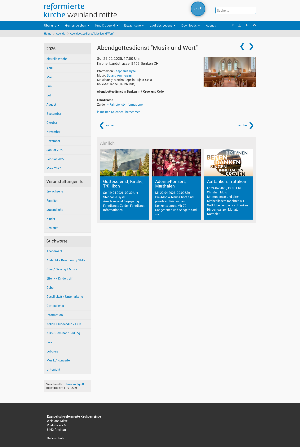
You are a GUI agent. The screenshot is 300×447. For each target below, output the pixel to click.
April (49, 68)
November (53, 132)
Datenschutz (55, 438)
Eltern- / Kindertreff (59, 278)
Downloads (189, 25)
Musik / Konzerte (58, 360)
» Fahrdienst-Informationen (125, 105)
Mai (49, 77)
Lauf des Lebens (161, 25)
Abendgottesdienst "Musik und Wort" (92, 33)
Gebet (50, 287)
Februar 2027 (55, 159)
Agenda (211, 25)
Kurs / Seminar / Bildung (63, 333)
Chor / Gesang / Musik (61, 269)
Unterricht (53, 370)
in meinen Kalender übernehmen (118, 112)
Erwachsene (132, 25)
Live (49, 342)
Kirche (128, 63)
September (53, 114)
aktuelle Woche (56, 59)
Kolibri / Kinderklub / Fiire (63, 324)
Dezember (53, 141)
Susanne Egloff (75, 384)
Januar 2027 (55, 150)
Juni (49, 86)
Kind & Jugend (105, 25)
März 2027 (53, 168)
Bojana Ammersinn (120, 75)
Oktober (51, 123)
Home (47, 33)
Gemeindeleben (75, 25)
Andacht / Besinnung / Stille (65, 260)
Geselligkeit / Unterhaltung (64, 297)
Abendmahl (54, 251)
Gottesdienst (55, 306)
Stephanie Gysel (125, 71)
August (51, 104)
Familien (52, 200)
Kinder (50, 219)
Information (54, 315)
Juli (48, 95)
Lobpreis (52, 351)
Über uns (50, 25)
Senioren (52, 228)
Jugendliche (54, 210)
